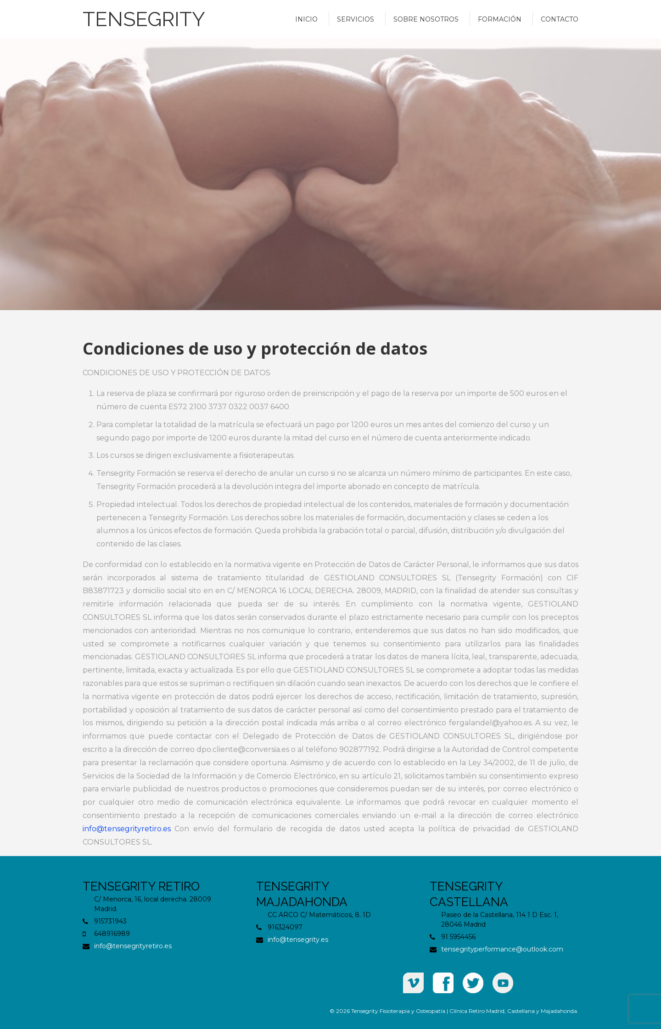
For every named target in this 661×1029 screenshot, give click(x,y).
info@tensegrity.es (298, 939)
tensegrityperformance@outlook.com (502, 949)
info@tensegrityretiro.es (127, 828)
